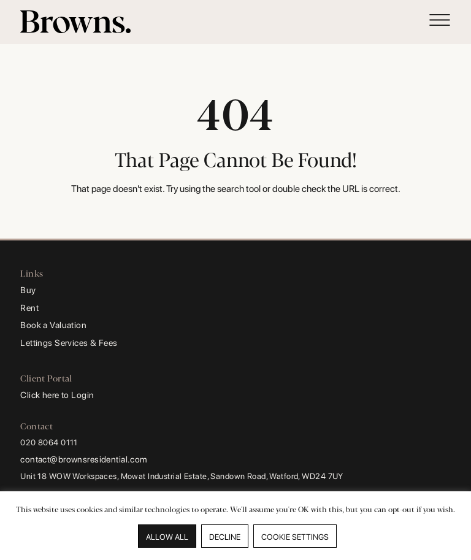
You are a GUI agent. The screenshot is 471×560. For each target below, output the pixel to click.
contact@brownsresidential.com (84, 459)
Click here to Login (57, 394)
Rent (29, 307)
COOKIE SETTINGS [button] (295, 537)
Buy (28, 290)
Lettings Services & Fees (68, 342)
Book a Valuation (53, 325)
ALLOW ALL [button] (167, 537)
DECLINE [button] (224, 537)
